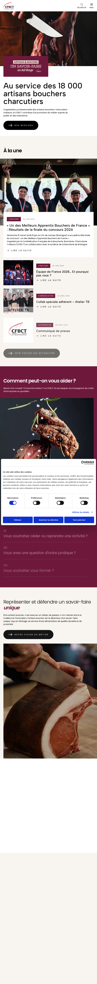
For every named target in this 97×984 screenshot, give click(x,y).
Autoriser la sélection (48, 520)
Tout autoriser (79, 520)
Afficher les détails (80, 512)
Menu (92, 6)
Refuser (17, 520)
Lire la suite (19, 256)
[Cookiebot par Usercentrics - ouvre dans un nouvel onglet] (83, 463)
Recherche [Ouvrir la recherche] (81, 6)
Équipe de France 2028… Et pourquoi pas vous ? (62, 278)
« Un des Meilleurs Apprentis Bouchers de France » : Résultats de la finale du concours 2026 (48, 233)
